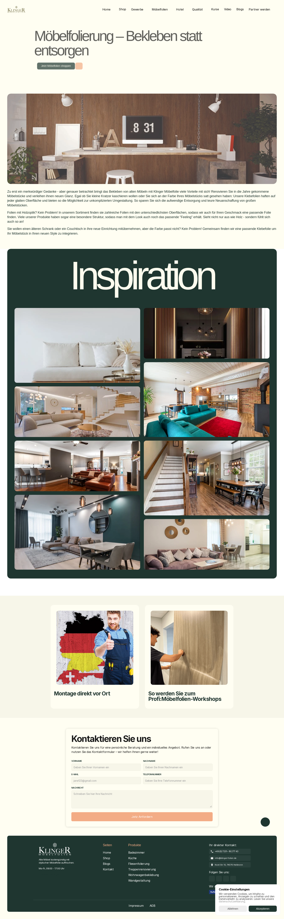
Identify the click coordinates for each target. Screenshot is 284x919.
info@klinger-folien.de (225, 858)
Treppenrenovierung (142, 869)
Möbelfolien (160, 9)
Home (106, 9)
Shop (106, 858)
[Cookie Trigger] (49, 874)
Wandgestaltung (139, 880)
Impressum (136, 905)
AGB (152, 905)
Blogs (106, 864)
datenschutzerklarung (232, 901)
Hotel (179, 9)
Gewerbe (137, 9)
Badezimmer (136, 852)
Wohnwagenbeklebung (143, 875)
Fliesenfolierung (138, 864)
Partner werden (259, 9)
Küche (132, 858)
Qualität (197, 9)
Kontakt (108, 869)
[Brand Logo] (16, 9)
